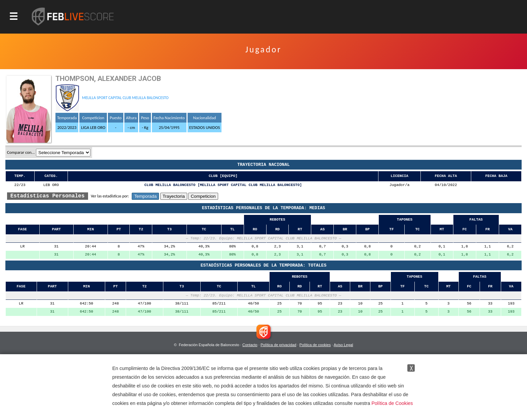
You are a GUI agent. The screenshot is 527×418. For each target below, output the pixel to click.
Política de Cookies (392, 403)
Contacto (249, 345)
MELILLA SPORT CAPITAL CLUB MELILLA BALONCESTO (125, 97)
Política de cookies (315, 345)
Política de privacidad (278, 345)
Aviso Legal (343, 345)
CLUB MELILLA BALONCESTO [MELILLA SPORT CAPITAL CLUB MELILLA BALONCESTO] (223, 185)
